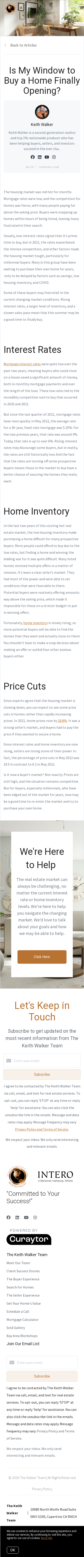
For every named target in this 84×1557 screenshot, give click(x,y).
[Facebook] (8, 1217)
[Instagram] (35, 1217)
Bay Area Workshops (22, 1335)
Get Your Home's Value (23, 1303)
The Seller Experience (23, 1295)
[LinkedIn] (17, 1217)
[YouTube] (26, 1217)
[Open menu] (77, 8)
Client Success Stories (23, 1271)
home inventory (35, 623)
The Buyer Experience (22, 1279)
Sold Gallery (15, 1327)
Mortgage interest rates (22, 364)
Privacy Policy (42, 1489)
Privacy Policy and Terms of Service (41, 1129)
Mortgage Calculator (22, 1319)
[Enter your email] (46, 1060)
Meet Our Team (18, 1263)
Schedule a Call (17, 1311)
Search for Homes (20, 1287)
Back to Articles (23, 45)
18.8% (62, 720)
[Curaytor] (28, 1243)
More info (46, 1538)
